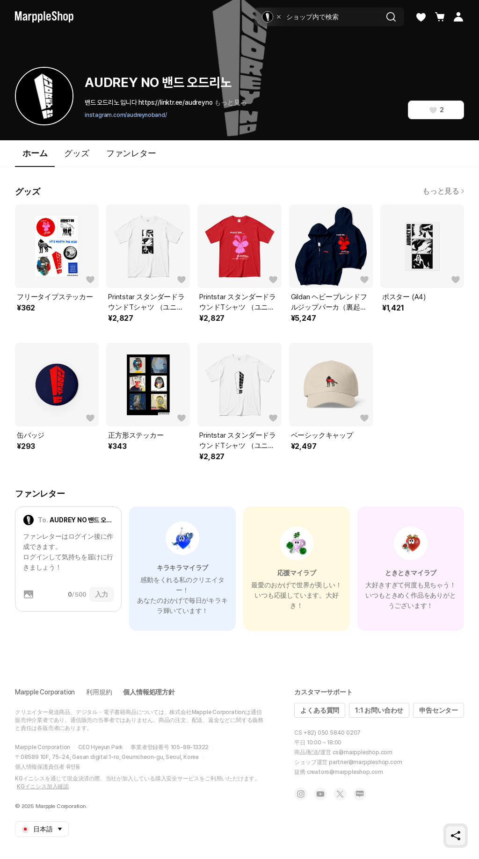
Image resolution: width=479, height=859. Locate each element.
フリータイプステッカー (55, 297)
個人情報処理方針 (148, 692)
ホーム (35, 157)
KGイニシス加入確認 (43, 786)
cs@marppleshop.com (362, 752)
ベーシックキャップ (322, 435)
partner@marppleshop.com (365, 762)
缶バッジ (30, 435)
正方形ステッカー (135, 435)
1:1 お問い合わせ (379, 710)
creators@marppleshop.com (345, 772)
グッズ (76, 153)
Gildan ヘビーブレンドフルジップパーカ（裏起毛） (329, 302)
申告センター (438, 710)
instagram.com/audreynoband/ (126, 115)
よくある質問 (319, 710)
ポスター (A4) (404, 297)
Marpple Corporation (45, 692)
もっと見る (230, 102)
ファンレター (131, 153)
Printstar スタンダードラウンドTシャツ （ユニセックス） (146, 302)
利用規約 (99, 692)
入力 (101, 594)
